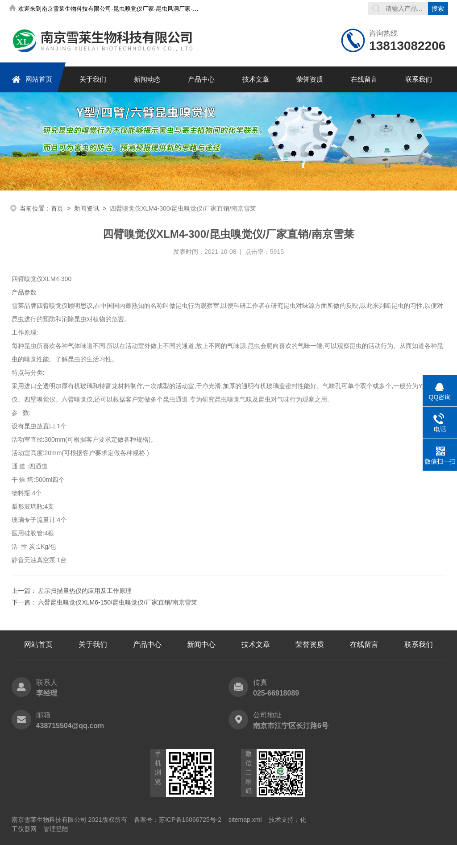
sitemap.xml (245, 819)
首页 (57, 208)
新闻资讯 (86, 208)
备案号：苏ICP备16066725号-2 (177, 819)
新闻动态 (147, 79)
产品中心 (201, 79)
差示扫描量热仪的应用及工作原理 (85, 590)
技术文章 (255, 79)
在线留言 (364, 79)
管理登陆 (55, 829)
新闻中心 (201, 644)
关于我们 (92, 79)
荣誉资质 (309, 79)
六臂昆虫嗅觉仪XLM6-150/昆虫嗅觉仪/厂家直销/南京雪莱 (117, 602)
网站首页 (32, 79)
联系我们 (418, 79)
